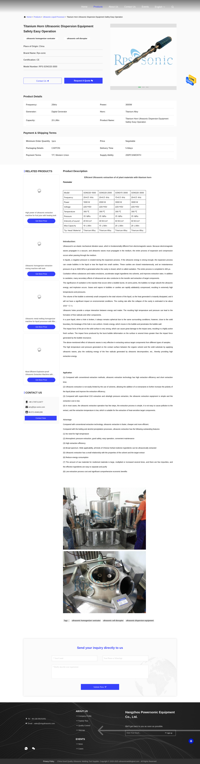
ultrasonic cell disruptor (113, 621)
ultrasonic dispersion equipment (140, 621)
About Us (113, 6)
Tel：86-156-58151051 (35, 719)
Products (98, 6)
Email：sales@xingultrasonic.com (40, 723)
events (145, 6)
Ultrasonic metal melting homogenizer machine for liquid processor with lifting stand (40, 321)
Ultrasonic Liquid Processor (54, 17)
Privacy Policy (48, 761)
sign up (168, 733)
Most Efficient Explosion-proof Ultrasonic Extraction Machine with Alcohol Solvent (39, 374)
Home (84, 6)
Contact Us (130, 6)
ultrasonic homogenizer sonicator (86, 621)
